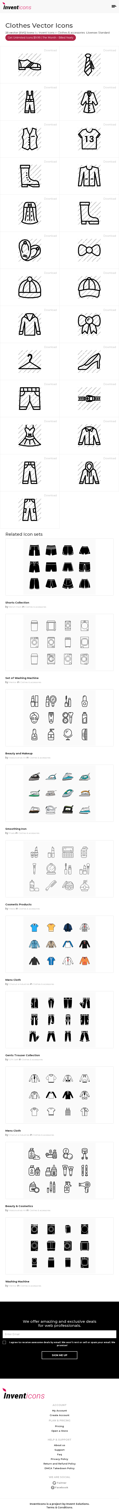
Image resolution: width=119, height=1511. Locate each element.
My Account (59, 1410)
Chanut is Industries (19, 984)
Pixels (12, 833)
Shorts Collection (17, 602)
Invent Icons (46, 32)
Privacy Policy (59, 1459)
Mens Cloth (13, 979)
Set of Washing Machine (22, 678)
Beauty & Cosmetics (19, 1206)
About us (59, 1445)
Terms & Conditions (59, 1507)
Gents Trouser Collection (22, 1055)
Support (59, 1449)
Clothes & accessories (71, 32)
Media (12, 908)
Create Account (59, 1415)
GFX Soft (13, 1059)
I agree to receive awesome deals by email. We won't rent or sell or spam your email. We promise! (62, 1344)
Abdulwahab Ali (17, 757)
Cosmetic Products (18, 904)
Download (50, 50)
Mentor (13, 682)
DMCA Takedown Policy (60, 1468)
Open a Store (59, 1430)
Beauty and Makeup (19, 753)
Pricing (59, 1426)
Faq (59, 1454)
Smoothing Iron (16, 828)
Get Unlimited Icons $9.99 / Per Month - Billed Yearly (40, 37)
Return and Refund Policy (59, 1463)
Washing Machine (17, 1281)
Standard (104, 32)
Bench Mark (15, 606)
